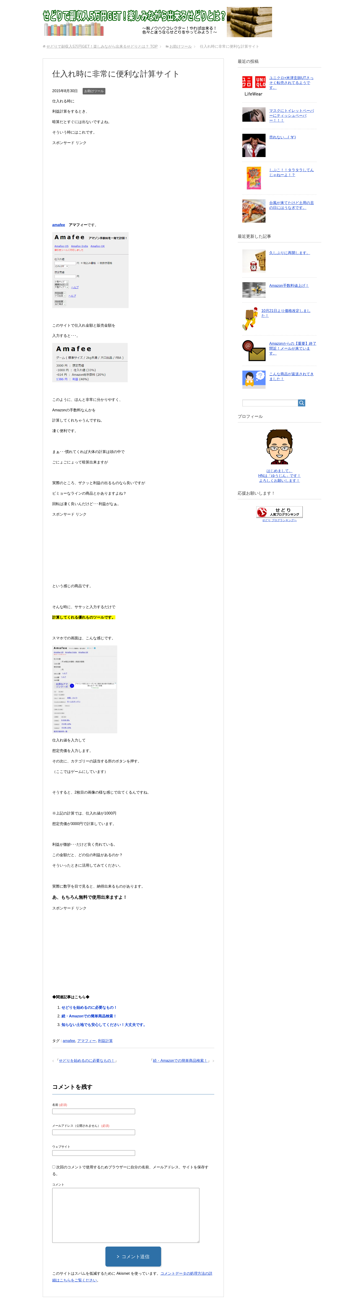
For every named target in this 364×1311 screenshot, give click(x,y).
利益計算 (105, 1041)
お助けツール (94, 91)
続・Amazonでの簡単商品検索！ (89, 1016)
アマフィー (86, 1041)
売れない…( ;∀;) (282, 137)
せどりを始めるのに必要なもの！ (89, 1007)
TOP (102, 46)
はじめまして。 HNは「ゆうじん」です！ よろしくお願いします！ (279, 476)
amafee (58, 225)
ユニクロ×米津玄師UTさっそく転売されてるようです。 (291, 83)
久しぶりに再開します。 (289, 253)
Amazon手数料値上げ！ (289, 286)
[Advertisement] (133, 178)
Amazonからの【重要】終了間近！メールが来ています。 (292, 348)
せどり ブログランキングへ (279, 520)
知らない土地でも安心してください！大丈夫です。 (104, 1025)
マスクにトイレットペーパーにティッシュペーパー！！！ (291, 115)
